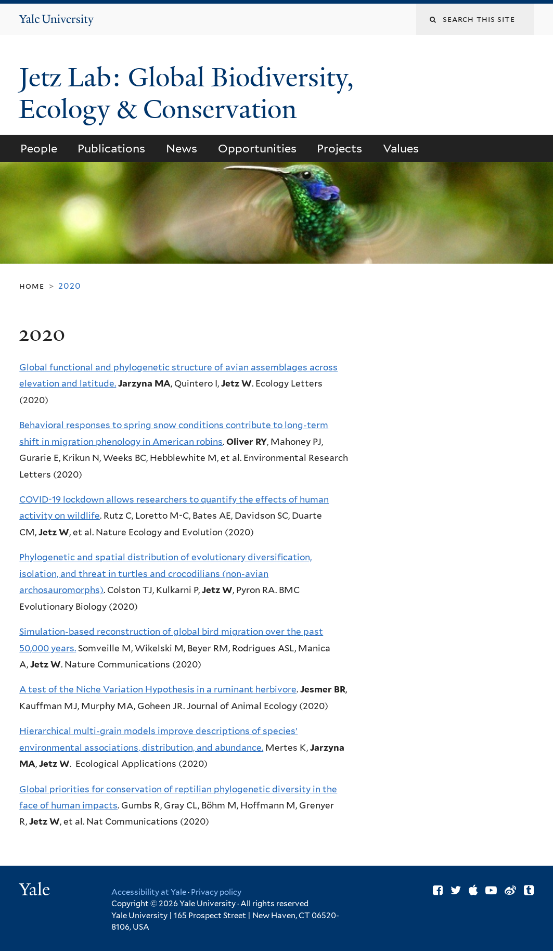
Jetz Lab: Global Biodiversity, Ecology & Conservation (186, 93)
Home (31, 286)
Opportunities (257, 148)
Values (401, 148)
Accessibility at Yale (148, 892)
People (38, 148)
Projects (339, 148)
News (181, 148)
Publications (111, 148)
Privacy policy (216, 892)
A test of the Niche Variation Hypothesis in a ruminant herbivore (158, 689)
